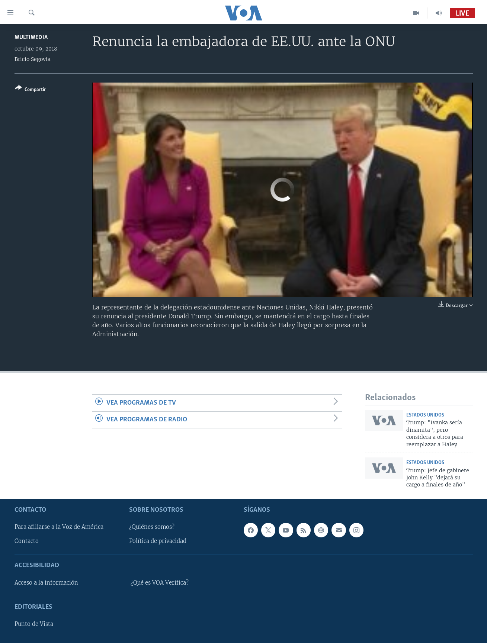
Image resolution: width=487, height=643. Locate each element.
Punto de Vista (34, 624)
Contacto (27, 541)
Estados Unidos (425, 415)
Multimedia (31, 37)
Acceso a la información (46, 582)
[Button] (30, 90)
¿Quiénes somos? (151, 527)
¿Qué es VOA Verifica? (160, 582)
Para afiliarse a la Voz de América (59, 527)
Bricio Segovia (33, 59)
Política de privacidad (157, 541)
